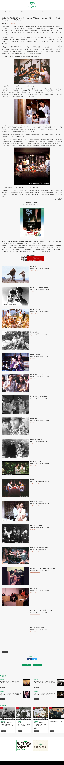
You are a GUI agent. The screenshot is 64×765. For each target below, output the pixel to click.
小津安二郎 (4, 731)
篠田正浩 (52, 731)
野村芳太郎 (5, 652)
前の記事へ (37, 665)
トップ (1, 11)
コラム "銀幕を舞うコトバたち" (14, 23)
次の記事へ (26, 665)
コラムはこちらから (35, 270)
